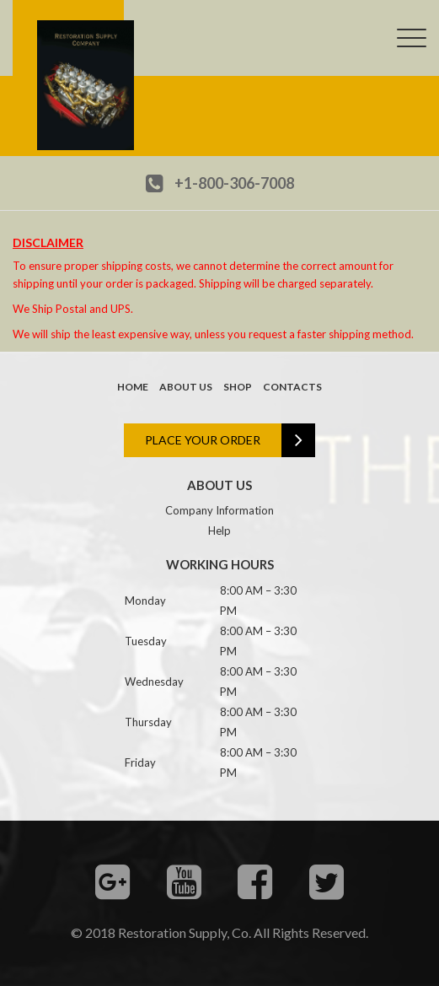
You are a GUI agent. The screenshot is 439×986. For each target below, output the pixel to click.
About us (185, 386)
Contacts (292, 386)
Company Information (219, 510)
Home (132, 386)
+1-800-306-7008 (234, 183)
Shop (237, 386)
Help (219, 530)
